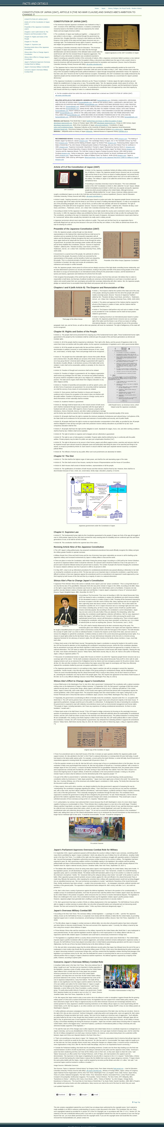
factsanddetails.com (103, 100)
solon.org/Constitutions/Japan (63, 127)
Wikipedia (89, 131)
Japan (103, 8)
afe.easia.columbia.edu (94, 64)
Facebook (60, 1094)
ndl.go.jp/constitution (102, 125)
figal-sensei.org (118, 1068)
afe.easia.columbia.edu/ (63, 95)
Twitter (72, 1094)
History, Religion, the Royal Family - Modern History (125, 8)
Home (97, 8)
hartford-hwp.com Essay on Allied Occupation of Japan (104, 121)
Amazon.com (122, 139)
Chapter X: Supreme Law (32, 44)
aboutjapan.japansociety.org (63, 123)
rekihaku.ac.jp (123, 131)
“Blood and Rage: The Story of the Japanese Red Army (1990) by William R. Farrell (111, 157)
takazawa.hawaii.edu (61, 129)
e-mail (95, 1094)
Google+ (83, 1094)
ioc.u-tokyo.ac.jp (117, 129)
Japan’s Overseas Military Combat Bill (36, 67)
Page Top (136, 1102)
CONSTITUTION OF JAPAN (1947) (36, 19)
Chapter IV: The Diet (31, 42)
